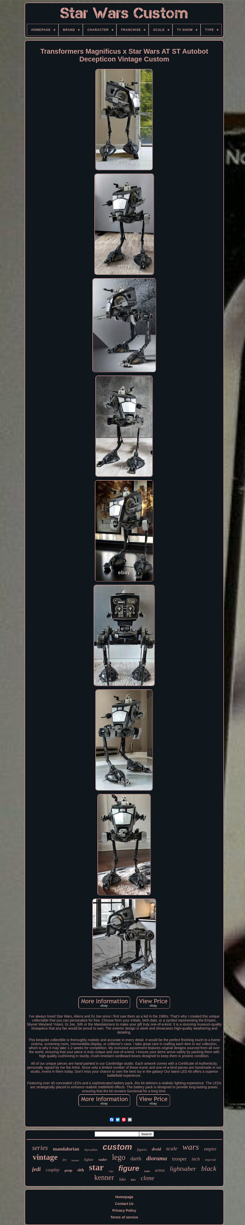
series (40, 1147)
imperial (210, 1160)
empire (210, 1148)
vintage (45, 1157)
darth (136, 1159)
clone (147, 1178)
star (96, 1167)
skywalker (90, 1149)
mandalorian (66, 1148)
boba (147, 1171)
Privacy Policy (124, 1210)
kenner (104, 1177)
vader (102, 1160)
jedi (36, 1169)
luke (122, 1179)
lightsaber (183, 1168)
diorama (156, 1158)
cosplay (52, 1169)
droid (156, 1149)
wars (190, 1146)
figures (142, 1149)
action (160, 1170)
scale (171, 1148)
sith (80, 1170)
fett (65, 1160)
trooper (179, 1159)
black (208, 1168)
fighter (88, 1160)
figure (128, 1168)
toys (133, 1179)
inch (196, 1159)
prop (68, 1170)
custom (117, 1146)
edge (111, 1171)
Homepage (124, 1197)
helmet (75, 1160)
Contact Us (124, 1204)
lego (118, 1157)
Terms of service (124, 1217)
